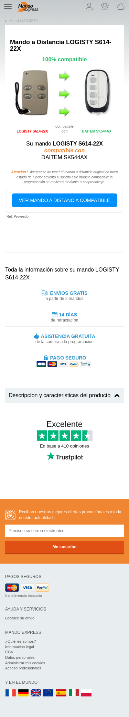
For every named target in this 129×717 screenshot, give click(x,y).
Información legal (19, 647)
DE (23, 693)
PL (86, 693)
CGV (9, 652)
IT (73, 693)
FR (10, 693)
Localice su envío (19, 618)
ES (61, 693)
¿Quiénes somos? (20, 641)
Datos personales (20, 657)
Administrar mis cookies (25, 663)
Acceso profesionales (23, 668)
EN (48, 693)
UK (36, 693)
